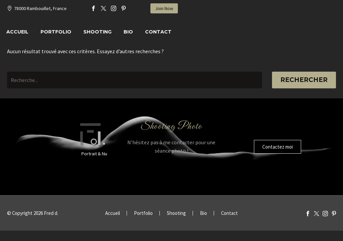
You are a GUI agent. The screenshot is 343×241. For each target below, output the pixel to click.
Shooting (97, 32)
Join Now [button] (164, 8)
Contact (158, 32)
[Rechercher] (134, 80)
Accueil (17, 32)
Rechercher (304, 80)
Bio (128, 32)
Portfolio (56, 32)
